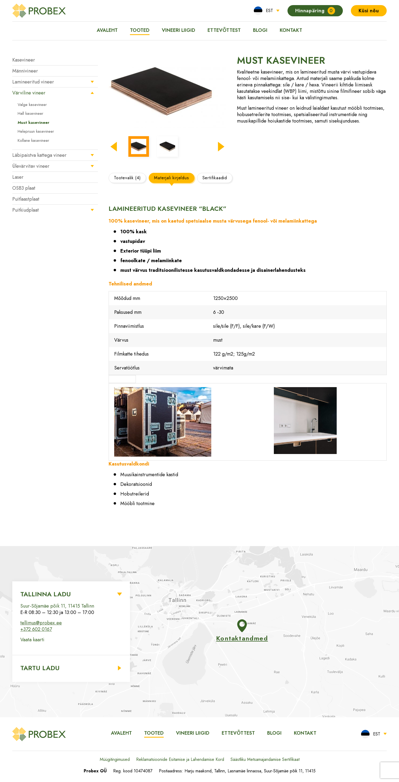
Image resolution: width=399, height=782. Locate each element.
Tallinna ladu (45, 594)
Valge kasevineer (32, 105)
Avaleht (107, 30)
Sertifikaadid (214, 178)
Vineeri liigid (178, 30)
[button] (113, 146)
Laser (18, 177)
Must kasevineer (33, 122)
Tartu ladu (40, 668)
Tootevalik (127, 178)
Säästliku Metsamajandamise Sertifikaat (265, 759)
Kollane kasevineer (33, 140)
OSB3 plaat (23, 188)
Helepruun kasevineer (36, 131)
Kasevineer (23, 59)
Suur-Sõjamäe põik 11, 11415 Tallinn (57, 605)
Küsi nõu (369, 10)
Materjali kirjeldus (171, 178)
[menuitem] (266, 10)
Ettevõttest (224, 30)
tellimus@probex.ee (41, 622)
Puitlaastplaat (25, 199)
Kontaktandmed (242, 631)
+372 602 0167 (36, 629)
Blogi (260, 30)
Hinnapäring (315, 10)
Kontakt (291, 30)
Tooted (139, 30)
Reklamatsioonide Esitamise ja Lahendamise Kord (180, 759)
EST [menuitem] (269, 10)
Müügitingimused (115, 759)
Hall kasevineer (30, 113)
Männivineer (25, 70)
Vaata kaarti (32, 639)
